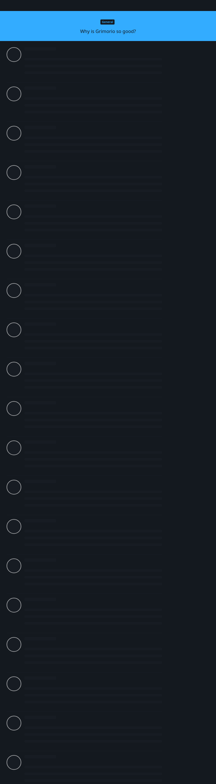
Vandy (34, 475)
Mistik (34, 57)
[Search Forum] (136, 5)
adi (32, 637)
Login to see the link (40, 204)
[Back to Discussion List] (5, 5)
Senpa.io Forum (29, 5)
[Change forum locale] (171, 6)
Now (182, 184)
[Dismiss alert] (100, 775)
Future (34, 93)
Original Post (187, 113)
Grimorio (36, 308)
